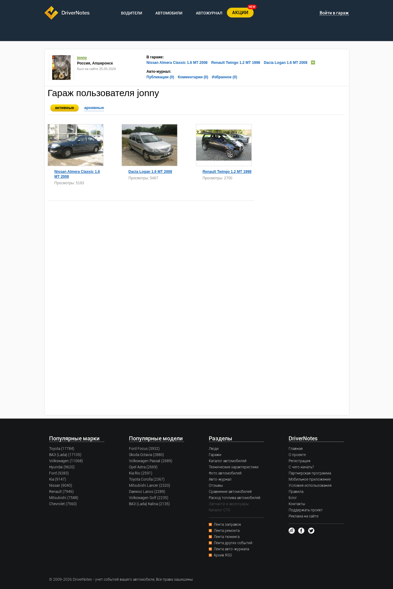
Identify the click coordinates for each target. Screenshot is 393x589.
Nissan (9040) (60, 485)
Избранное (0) (224, 77)
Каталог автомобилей (228, 461)
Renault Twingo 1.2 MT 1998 (235, 62)
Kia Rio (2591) (140, 473)
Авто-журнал (220, 479)
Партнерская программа (310, 473)
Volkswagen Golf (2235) (148, 498)
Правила (296, 492)
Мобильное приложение (310, 479)
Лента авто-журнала (231, 549)
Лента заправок (227, 524)
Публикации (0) (160, 77)
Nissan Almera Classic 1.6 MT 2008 (177, 62)
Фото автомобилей (225, 473)
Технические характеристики (234, 467)
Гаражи (215, 455)
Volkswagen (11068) (66, 461)
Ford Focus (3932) (144, 449)
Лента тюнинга (226, 537)
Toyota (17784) (61, 449)
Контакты (297, 504)
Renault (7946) (61, 492)
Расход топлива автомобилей (234, 498)
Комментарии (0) (193, 77)
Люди (214, 449)
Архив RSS (223, 555)
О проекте (297, 455)
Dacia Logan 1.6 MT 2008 (285, 62)
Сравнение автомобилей (230, 492)
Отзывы (216, 485)
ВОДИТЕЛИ (131, 13)
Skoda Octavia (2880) (146, 455)
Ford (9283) (59, 473)
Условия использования (310, 485)
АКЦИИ (240, 12)
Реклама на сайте (303, 516)
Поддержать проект (306, 510)
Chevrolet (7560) (63, 504)
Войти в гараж (334, 12)
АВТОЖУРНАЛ (209, 13)
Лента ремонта (226, 531)
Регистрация (299, 461)
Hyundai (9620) (62, 467)
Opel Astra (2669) (143, 467)
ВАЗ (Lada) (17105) (65, 455)
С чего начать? (301, 467)
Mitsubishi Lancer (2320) (149, 485)
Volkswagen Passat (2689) (150, 461)
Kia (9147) (57, 479)
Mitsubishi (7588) (63, 498)
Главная (296, 449)
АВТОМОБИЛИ (168, 13)
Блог (293, 498)
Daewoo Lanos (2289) (147, 492)
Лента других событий (233, 543)
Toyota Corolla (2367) (147, 479)
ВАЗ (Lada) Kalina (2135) (149, 504)
